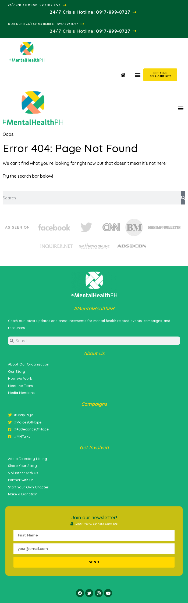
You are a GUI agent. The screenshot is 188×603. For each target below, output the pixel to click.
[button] (137, 74)
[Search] (183, 197)
